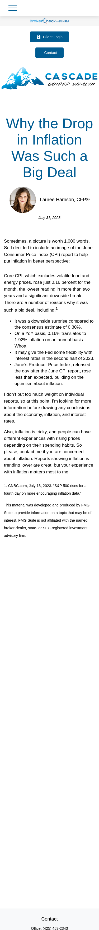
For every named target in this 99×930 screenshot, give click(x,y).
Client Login (49, 37)
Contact (50, 53)
